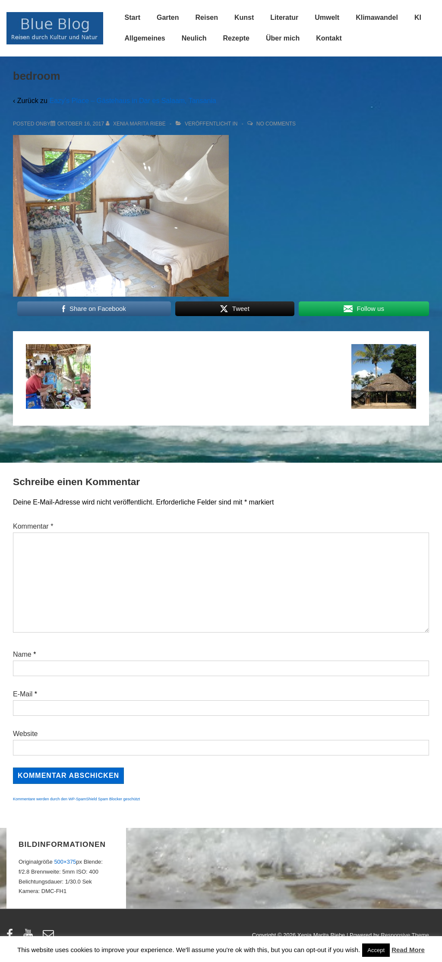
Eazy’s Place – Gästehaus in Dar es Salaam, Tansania (132, 100)
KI (417, 17)
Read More (408, 949)
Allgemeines (145, 38)
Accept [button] (376, 950)
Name (22, 654)
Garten (168, 17)
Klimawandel (377, 17)
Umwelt (327, 17)
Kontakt (329, 38)
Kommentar (33, 526)
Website (25, 733)
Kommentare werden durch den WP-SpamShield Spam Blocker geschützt (76, 799)
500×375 (65, 862)
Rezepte (236, 38)
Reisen (207, 17)
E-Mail (22, 694)
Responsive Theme (405, 935)
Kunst (244, 17)
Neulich (194, 38)
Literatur (284, 17)
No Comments (276, 124)
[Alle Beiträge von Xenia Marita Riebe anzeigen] (136, 124)
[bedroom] (80, 124)
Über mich (283, 38)
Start (132, 17)
